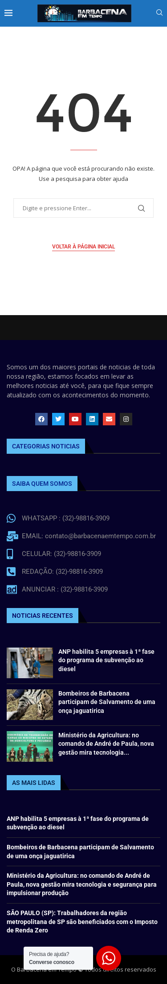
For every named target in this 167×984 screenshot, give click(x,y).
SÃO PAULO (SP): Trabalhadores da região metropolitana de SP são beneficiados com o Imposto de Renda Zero (82, 921)
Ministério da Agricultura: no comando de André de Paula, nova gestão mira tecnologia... (106, 744)
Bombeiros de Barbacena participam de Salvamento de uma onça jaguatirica (106, 702)
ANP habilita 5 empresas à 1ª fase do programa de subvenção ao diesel (106, 660)
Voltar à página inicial (83, 247)
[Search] (159, 13)
